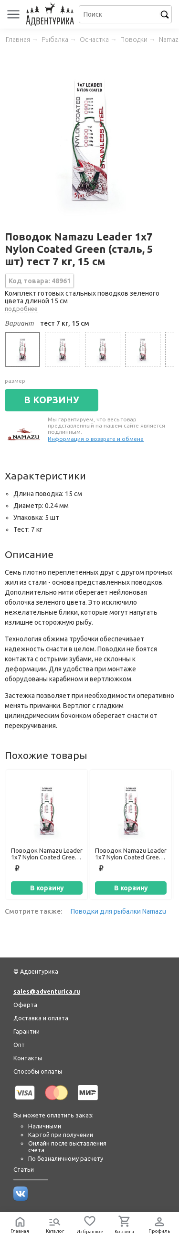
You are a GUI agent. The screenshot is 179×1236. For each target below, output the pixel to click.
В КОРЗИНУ (51, 400)
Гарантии (26, 1031)
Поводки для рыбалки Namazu (118, 911)
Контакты (27, 1058)
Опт (19, 1044)
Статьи (23, 1169)
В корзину (47, 888)
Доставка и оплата (40, 1018)
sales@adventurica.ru (46, 991)
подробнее (21, 308)
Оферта (25, 1004)
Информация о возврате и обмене (96, 439)
